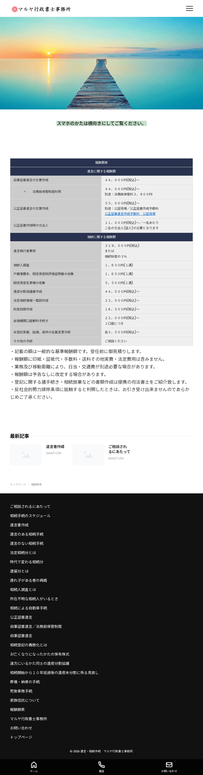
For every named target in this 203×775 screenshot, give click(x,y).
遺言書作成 (55, 447)
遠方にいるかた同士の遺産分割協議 (39, 663)
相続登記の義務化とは (28, 645)
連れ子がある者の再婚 (28, 580)
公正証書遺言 (21, 617)
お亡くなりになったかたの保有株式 (39, 654)
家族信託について (25, 700)
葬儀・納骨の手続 (25, 682)
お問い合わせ (21, 728)
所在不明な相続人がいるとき (34, 599)
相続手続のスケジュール (30, 516)
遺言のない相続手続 (26, 543)
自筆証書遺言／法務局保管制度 (36, 626)
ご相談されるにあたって (30, 506)
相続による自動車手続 (28, 608)
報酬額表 (17, 709)
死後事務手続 (21, 691)
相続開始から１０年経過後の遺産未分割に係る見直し (54, 673)
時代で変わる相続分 (26, 562)
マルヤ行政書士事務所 (28, 719)
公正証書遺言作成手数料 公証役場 (130, 214)
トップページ (21, 737)
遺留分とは (19, 571)
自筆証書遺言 (21, 636)
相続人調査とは (23, 590)
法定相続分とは (23, 553)
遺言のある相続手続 (26, 534)
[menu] (189, 8)
